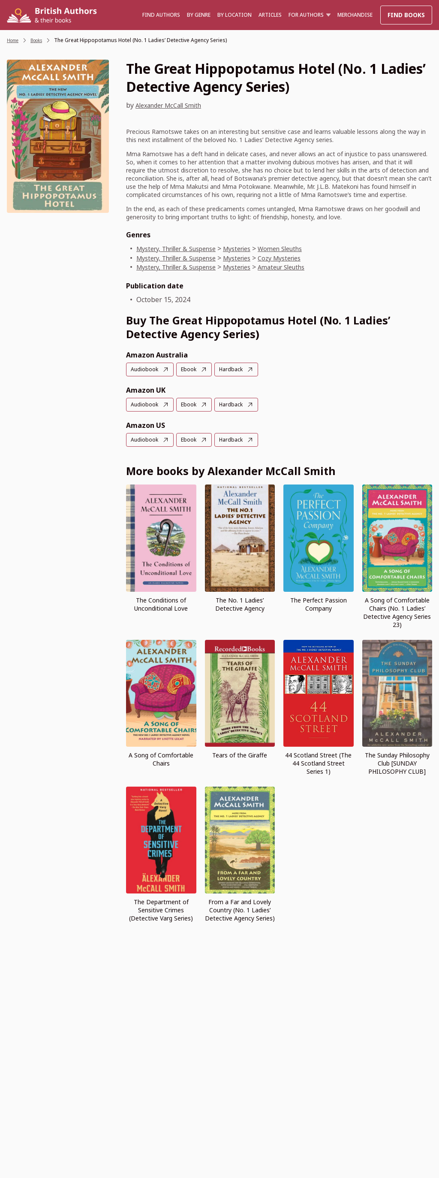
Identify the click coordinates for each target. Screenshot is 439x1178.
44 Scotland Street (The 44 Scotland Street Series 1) (318, 762)
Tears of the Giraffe (239, 754)
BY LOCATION (234, 14)
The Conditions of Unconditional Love (161, 603)
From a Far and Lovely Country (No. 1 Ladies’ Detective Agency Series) (240, 908)
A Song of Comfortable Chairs (161, 758)
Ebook (192, 369)
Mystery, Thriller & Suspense (183, 248)
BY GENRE (198, 14)
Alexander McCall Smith (173, 105)
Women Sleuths (302, 248)
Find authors (161, 14)
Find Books (406, 15)
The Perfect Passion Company (318, 603)
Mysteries (254, 248)
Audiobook (146, 369)
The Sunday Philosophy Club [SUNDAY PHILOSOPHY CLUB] (397, 762)
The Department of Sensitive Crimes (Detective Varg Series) (161, 908)
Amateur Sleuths (304, 267)
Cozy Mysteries (301, 258)
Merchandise (355, 14)
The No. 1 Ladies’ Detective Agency (240, 603)
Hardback (237, 369)
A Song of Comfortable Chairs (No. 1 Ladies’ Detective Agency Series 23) (397, 611)
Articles (270, 14)
